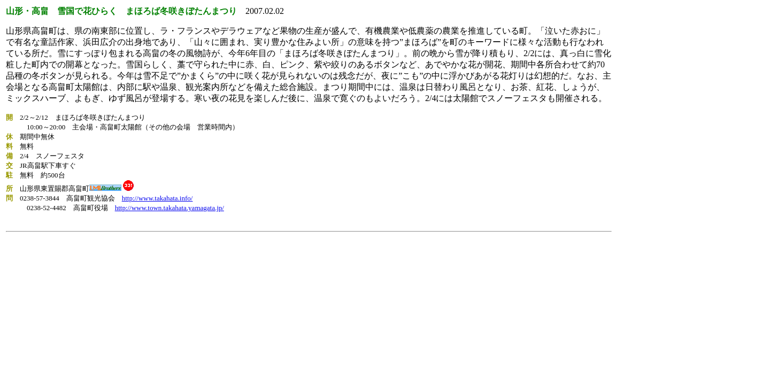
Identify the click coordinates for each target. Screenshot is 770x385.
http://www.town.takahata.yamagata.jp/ (169, 208)
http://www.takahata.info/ (157, 198)
